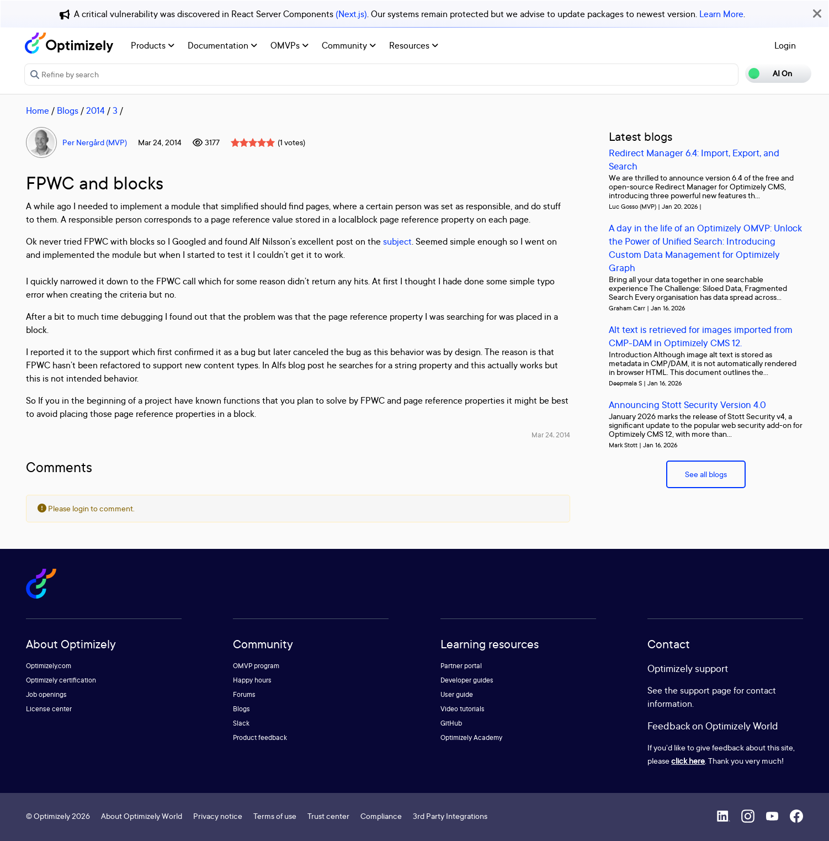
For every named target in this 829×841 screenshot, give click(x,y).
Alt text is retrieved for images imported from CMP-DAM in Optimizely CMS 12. (701, 336)
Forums (244, 694)
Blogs (67, 110)
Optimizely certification (61, 680)
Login (785, 45)
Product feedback (260, 737)
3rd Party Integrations (450, 816)
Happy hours (252, 680)
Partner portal (461, 665)
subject (397, 241)
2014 (95, 110)
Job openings (46, 694)
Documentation (222, 45)
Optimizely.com (48, 665)
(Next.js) (351, 14)
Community (349, 45)
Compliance (381, 816)
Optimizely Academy (471, 737)
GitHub (451, 723)
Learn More (721, 14)
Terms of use (274, 816)
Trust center (328, 816)
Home (37, 110)
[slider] (253, 142)
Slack (241, 723)
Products (152, 45)
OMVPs (289, 45)
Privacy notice (217, 816)
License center (49, 708)
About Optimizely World (141, 816)
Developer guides (466, 680)
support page (705, 690)
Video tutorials (462, 708)
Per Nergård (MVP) (94, 142)
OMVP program (256, 665)
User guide (456, 694)
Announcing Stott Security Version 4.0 (687, 404)
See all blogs (706, 474)
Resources (413, 45)
